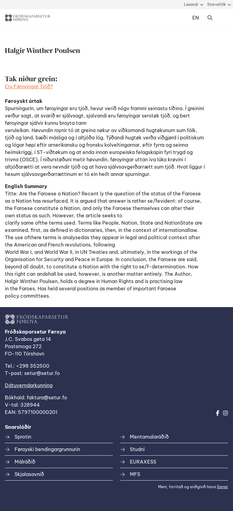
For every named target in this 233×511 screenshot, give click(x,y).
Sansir (222, 487)
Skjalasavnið (29, 474)
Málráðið (25, 462)
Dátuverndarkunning (28, 385)
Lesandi (191, 4)
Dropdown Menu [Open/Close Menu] (222, 18)
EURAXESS (143, 462)
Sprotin (23, 437)
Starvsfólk (216, 4)
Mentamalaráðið (149, 437)
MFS (135, 474)
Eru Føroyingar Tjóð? (29, 86)
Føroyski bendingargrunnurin (47, 449)
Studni (137, 449)
